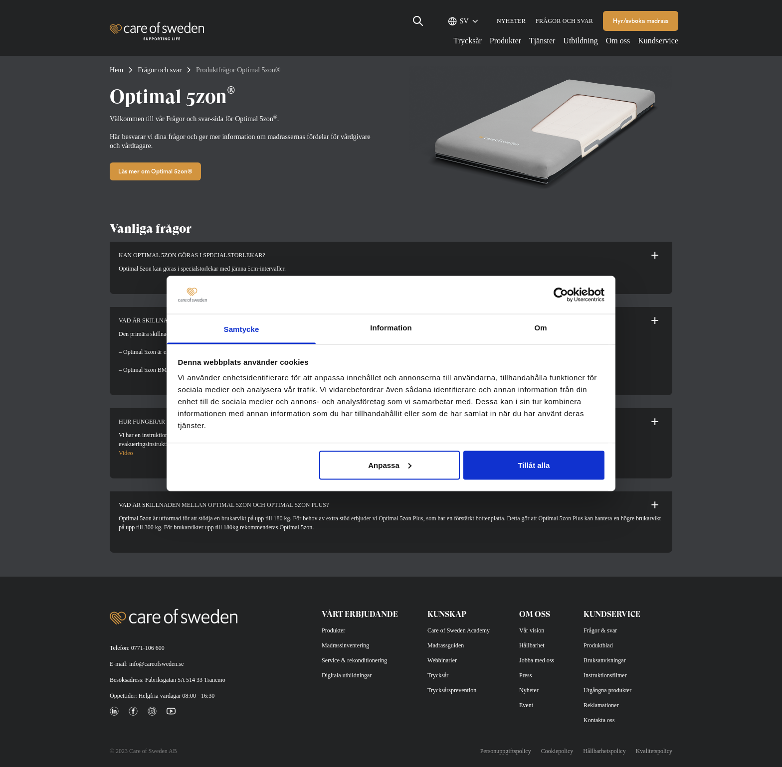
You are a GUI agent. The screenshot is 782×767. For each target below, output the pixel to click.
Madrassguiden (445, 645)
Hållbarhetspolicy (604, 751)
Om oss (618, 40)
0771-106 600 (148, 647)
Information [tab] (391, 327)
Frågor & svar (600, 630)
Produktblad (598, 645)
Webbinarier (442, 660)
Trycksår (468, 40)
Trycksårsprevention (451, 690)
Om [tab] (540, 327)
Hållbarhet (532, 645)
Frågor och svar (564, 20)
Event (526, 705)
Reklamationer (601, 705)
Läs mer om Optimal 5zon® (155, 171)
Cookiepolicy (557, 751)
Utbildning (580, 40)
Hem (116, 70)
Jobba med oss (536, 660)
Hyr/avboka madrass (640, 21)
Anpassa (389, 464)
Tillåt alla (534, 464)
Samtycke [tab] (241, 329)
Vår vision (531, 630)
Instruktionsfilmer (605, 675)
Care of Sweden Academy (458, 630)
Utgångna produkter (607, 690)
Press (525, 675)
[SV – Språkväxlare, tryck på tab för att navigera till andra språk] (466, 20)
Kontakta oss (599, 720)
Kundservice (658, 40)
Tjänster (542, 40)
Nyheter (511, 20)
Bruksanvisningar (605, 660)
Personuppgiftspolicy (505, 751)
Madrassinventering (345, 645)
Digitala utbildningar (347, 675)
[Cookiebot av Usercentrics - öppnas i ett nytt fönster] (560, 294)
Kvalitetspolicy (654, 751)
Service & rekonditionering (354, 660)
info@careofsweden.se (156, 663)
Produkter (505, 40)
